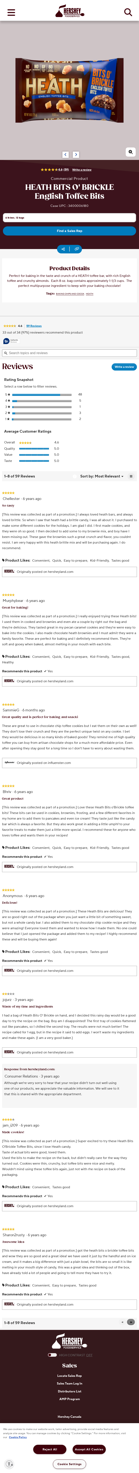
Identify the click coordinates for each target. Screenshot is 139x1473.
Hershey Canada (69, 1417)
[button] (131, 1322)
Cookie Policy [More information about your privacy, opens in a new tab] (18, 1437)
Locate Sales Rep (69, 1376)
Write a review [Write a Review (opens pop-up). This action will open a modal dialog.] (81, 169)
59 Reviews (35, 326)
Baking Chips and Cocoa (70, 293)
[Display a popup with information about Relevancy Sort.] (75, 476)
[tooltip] (11, 341)
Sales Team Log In (69, 1384)
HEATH (89, 293)
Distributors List (69, 1391)
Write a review (126, 368)
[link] (10, 326)
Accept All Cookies (89, 1449)
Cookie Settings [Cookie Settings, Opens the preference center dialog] (69, 1464)
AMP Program (69, 1399)
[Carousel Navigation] (62, 152)
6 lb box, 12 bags (14, 217)
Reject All (50, 1449)
